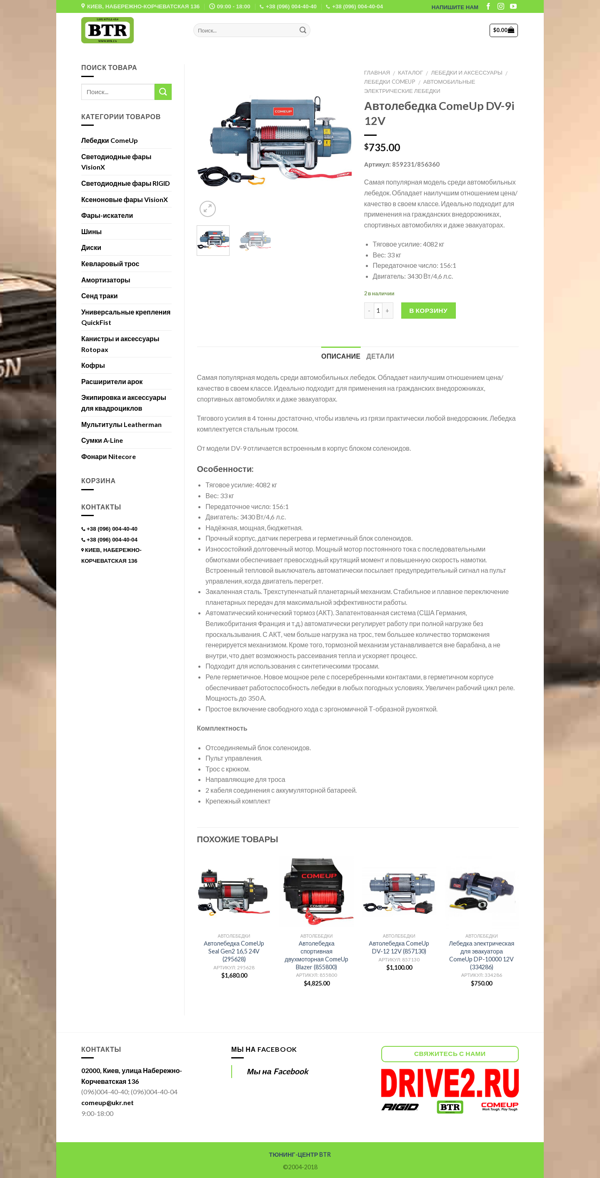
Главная (377, 72)
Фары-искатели (107, 215)
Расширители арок (111, 381)
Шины (91, 231)
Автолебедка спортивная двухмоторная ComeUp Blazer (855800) (316, 955)
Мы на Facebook (264, 1049)
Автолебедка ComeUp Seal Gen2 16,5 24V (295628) (234, 951)
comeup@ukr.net (107, 1102)
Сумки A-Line (102, 440)
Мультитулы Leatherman (121, 424)
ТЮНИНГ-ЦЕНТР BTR (300, 1154)
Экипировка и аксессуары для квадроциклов (123, 402)
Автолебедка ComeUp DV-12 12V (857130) (399, 947)
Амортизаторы (105, 280)
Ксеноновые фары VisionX (124, 199)
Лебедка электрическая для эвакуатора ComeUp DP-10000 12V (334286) (482, 955)
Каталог (410, 72)
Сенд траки (99, 295)
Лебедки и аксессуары (466, 72)
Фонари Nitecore (108, 456)
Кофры (93, 365)
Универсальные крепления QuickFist (125, 317)
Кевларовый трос (110, 263)
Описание (340, 356)
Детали (380, 356)
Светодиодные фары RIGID (125, 183)
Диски (91, 247)
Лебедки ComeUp (389, 81)
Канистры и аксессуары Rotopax (120, 343)
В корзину (428, 310)
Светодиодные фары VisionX (116, 161)
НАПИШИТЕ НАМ (455, 7)
